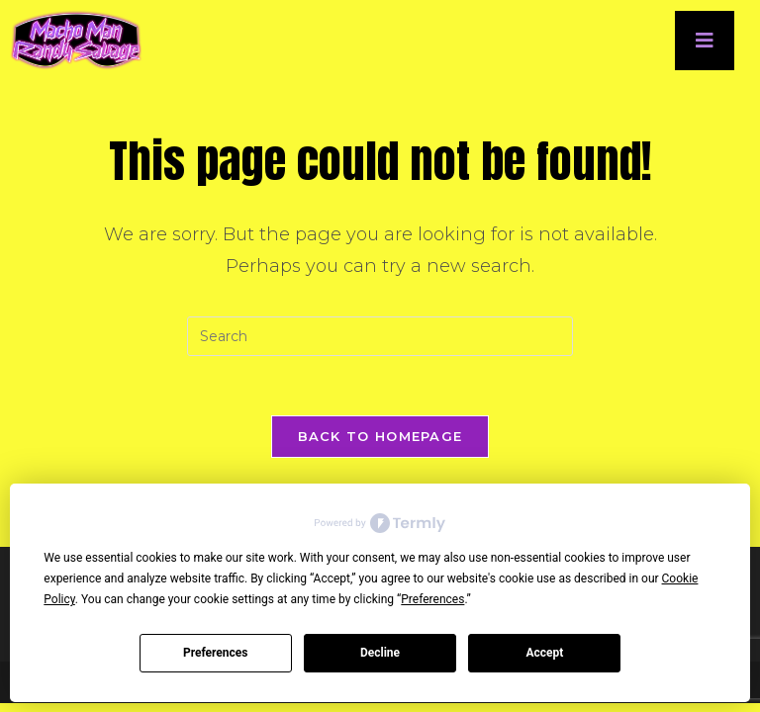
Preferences (215, 653)
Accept (544, 653)
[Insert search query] (380, 336)
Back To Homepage (380, 436)
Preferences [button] (432, 599)
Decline (380, 653)
